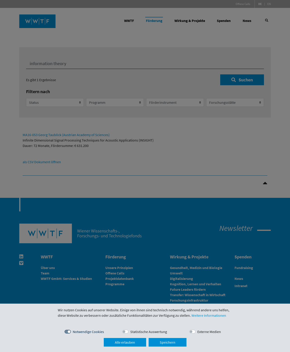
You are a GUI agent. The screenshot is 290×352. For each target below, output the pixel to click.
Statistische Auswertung (148, 331)
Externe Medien (209, 331)
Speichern (167, 342)
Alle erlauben (125, 342)
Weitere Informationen (208, 315)
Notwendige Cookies (88, 331)
